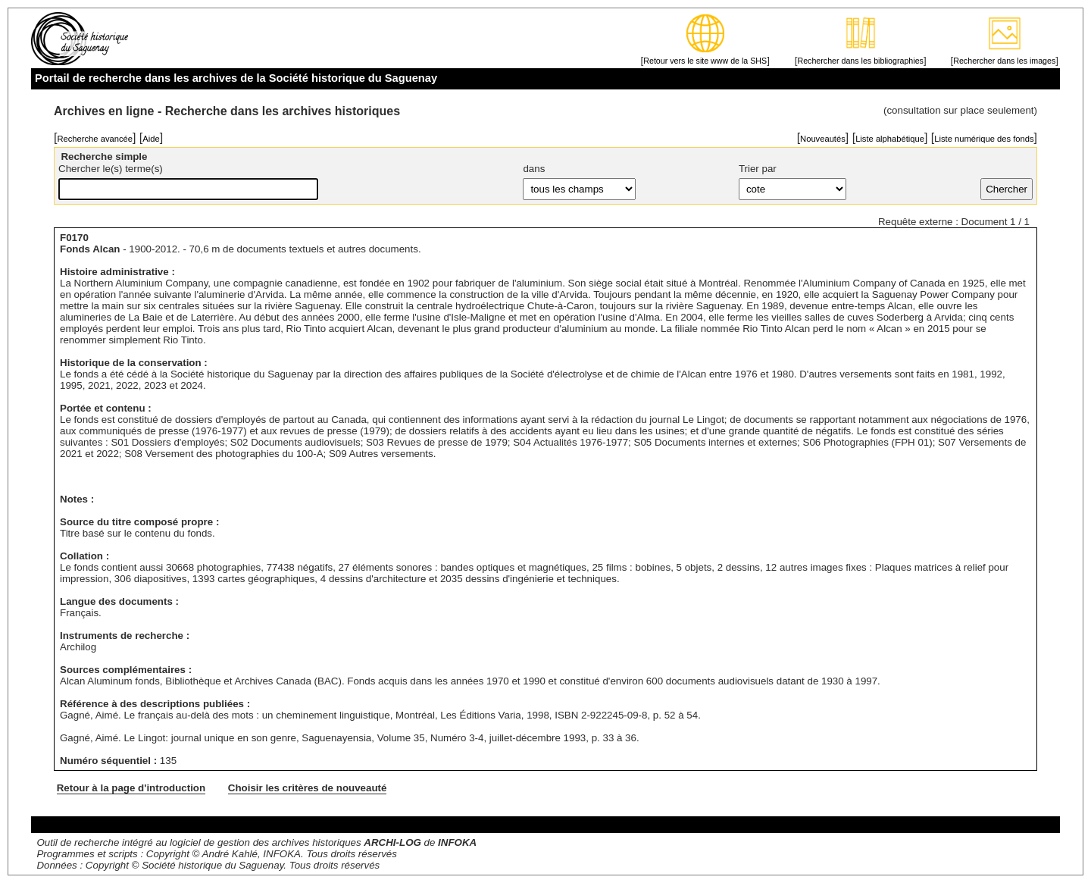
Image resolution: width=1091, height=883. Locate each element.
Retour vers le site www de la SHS (705, 60)
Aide (150, 138)
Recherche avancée (95, 138)
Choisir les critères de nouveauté (307, 788)
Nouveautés (823, 138)
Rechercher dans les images (1004, 60)
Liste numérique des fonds (983, 138)
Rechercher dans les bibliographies (860, 60)
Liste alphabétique (889, 138)
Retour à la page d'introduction (131, 788)
